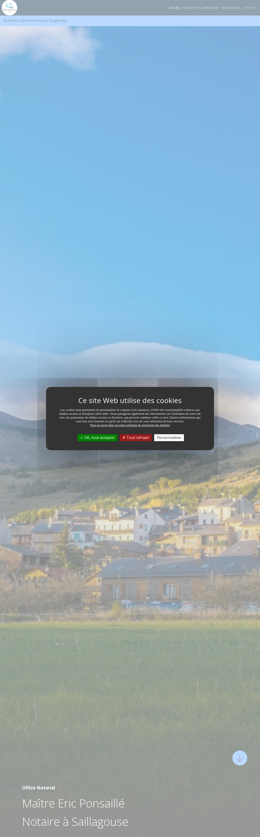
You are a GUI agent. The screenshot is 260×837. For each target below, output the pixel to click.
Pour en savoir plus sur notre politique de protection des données (130, 425)
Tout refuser (135, 437)
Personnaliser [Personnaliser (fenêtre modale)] (169, 437)
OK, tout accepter (97, 437)
